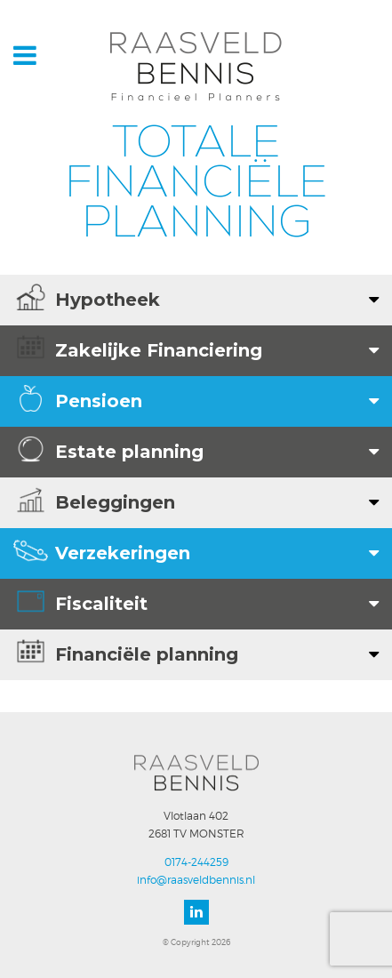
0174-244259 (196, 862)
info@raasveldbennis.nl (196, 879)
